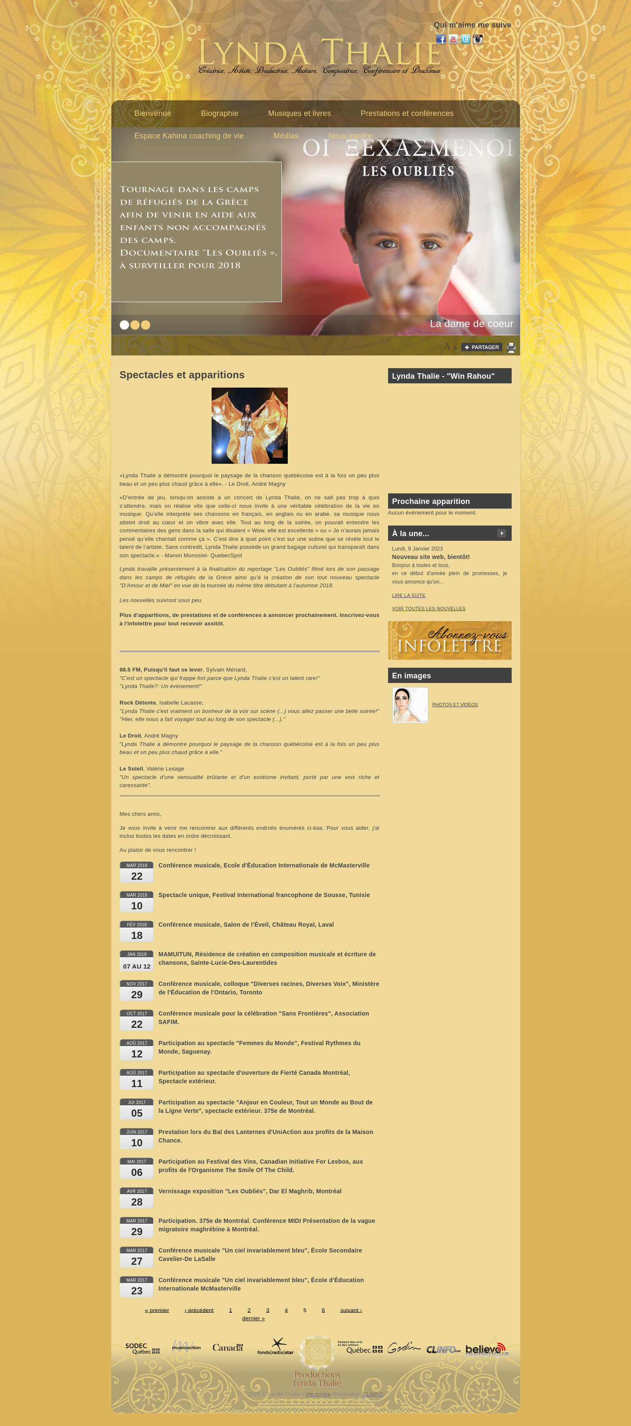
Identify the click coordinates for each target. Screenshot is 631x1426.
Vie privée (318, 1394)
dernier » (253, 1318)
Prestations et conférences (407, 113)
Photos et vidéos (455, 704)
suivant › (351, 1310)
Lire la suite (409, 595)
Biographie (220, 113)
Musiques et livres (299, 113)
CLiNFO (373, 1394)
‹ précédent (199, 1310)
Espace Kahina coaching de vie (189, 136)
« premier (157, 1310)
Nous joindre (350, 136)
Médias (286, 136)
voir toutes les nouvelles (429, 608)
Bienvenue (153, 113)
